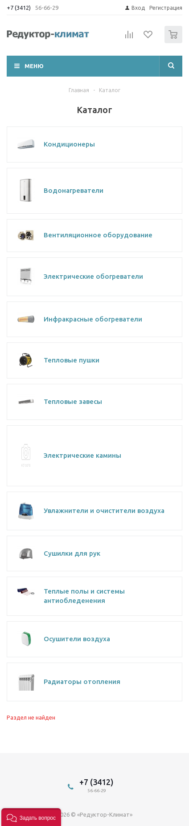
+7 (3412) (19, 7)
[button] (31, 817)
